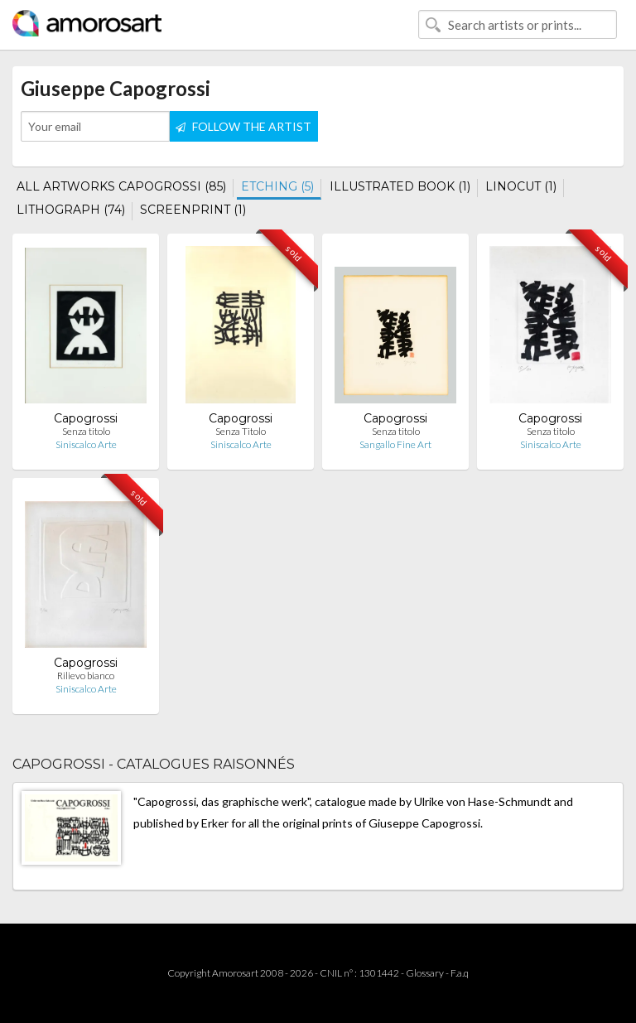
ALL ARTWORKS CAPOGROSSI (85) (121, 186)
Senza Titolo (240, 431)
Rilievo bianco (85, 675)
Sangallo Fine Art (395, 444)
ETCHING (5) (277, 186)
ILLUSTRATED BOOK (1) (400, 186)
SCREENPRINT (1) (193, 209)
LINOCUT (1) (520, 186)
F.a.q (459, 973)
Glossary (425, 973)
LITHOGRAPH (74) (71, 209)
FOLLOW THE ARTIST (243, 126)
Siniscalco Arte (86, 444)
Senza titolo (86, 431)
